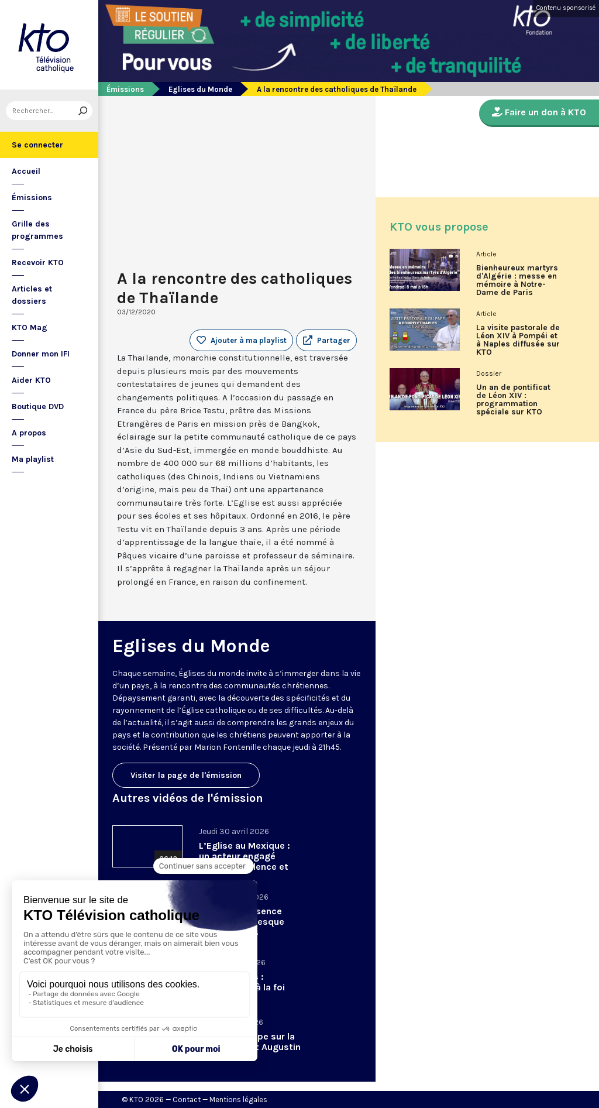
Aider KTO (31, 380)
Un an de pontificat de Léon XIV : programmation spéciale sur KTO (513, 399)
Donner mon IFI (41, 354)
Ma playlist (33, 459)
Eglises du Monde (200, 89)
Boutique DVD (38, 406)
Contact (187, 1099)
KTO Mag (29, 327)
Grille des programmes (37, 230)
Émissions (32, 198)
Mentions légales (238, 1099)
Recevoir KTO (38, 262)
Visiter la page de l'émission (186, 775)
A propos (29, 433)
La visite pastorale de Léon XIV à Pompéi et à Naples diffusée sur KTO (518, 340)
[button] (326, 341)
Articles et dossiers (32, 295)
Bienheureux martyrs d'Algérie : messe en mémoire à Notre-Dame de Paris (517, 280)
